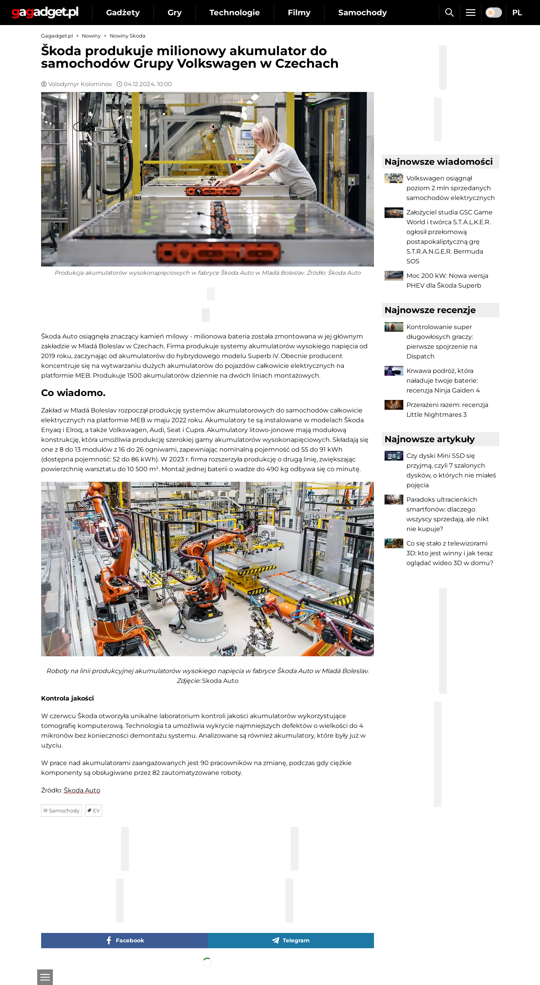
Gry (175, 12)
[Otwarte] (45, 977)
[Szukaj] (449, 12)
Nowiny (91, 36)
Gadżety (123, 12)
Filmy (299, 12)
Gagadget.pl (57, 36)
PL (517, 12)
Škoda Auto (82, 790)
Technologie (234, 12)
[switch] (494, 12)
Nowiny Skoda (128, 36)
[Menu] (471, 12)
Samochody (362, 12)
